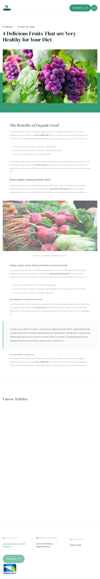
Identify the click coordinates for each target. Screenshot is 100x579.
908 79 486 (75, 545)
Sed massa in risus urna (61, 138)
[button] (94, 8)
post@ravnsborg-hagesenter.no (45, 545)
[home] (7, 8)
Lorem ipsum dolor (17, 185)
